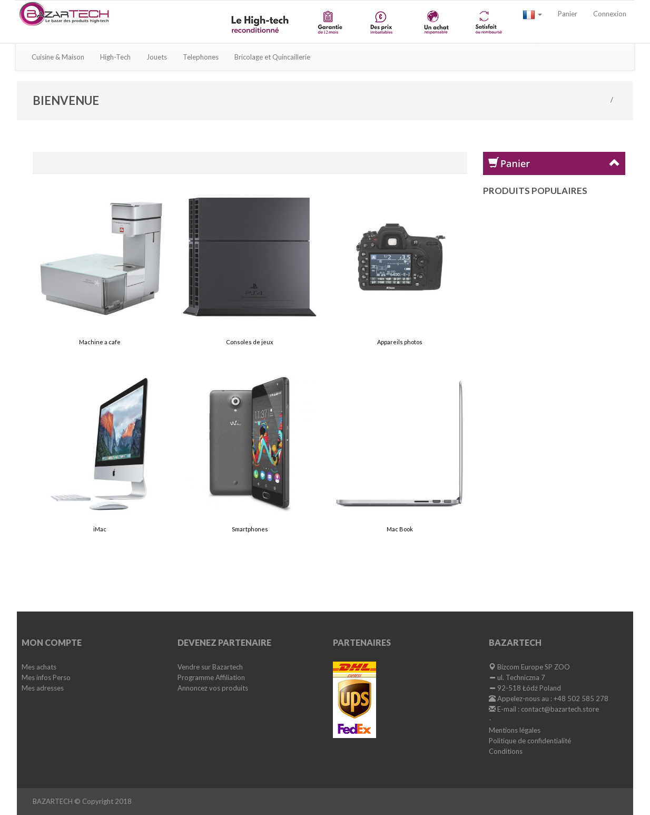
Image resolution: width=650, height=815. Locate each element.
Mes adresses (43, 689)
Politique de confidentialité (530, 742)
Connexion (609, 13)
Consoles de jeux (249, 341)
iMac (99, 529)
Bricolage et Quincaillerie (272, 57)
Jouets (156, 57)
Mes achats (39, 668)
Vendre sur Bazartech (210, 668)
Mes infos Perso (46, 678)
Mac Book (400, 529)
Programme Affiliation (211, 678)
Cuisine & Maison (58, 57)
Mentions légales (514, 731)
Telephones (201, 57)
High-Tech (115, 57)
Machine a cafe (100, 341)
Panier (567, 13)
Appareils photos (399, 341)
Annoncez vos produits (213, 689)
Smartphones (250, 529)
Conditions (506, 752)
